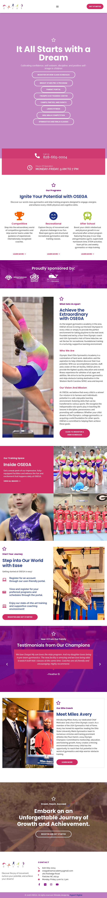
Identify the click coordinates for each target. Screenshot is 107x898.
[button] (57, 6)
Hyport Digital (76, 895)
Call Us (46, 154)
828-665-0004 (55, 157)
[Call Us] (37, 155)
